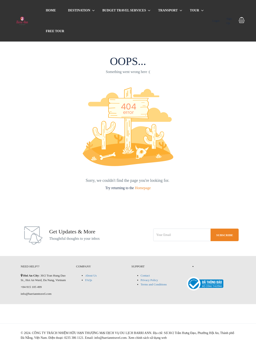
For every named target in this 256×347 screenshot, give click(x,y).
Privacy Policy (149, 280)
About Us (91, 275)
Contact (145, 275)
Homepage (143, 188)
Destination (79, 10)
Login (215, 20)
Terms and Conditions (154, 284)
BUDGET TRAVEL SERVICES (124, 10)
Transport (168, 10)
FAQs (88, 280)
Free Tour (55, 31)
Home (51, 10)
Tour (194, 10)
